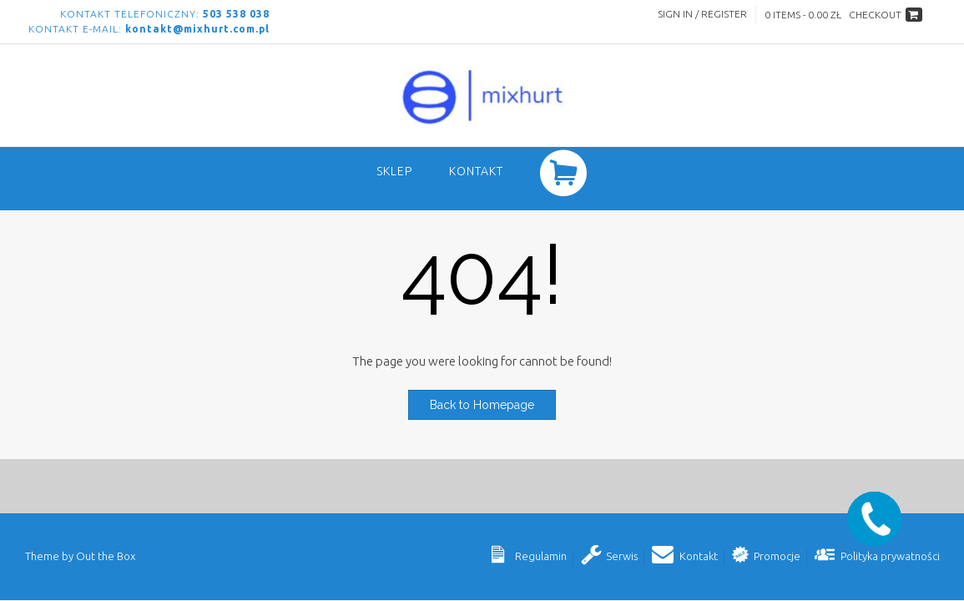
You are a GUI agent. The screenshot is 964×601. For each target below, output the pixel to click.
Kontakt (476, 171)
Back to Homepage (482, 405)
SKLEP (394, 171)
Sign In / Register (702, 13)
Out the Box (105, 556)
